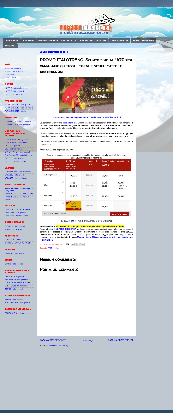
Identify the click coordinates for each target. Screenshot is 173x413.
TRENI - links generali (13, 229)
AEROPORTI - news (13, 240)
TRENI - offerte (53, 248)
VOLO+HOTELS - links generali (17, 125)
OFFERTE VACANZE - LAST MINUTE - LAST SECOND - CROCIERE (72, 40)
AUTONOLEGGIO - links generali (18, 105)
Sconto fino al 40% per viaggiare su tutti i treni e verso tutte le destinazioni (86, 117)
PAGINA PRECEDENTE (53, 340)
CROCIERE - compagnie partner (17, 209)
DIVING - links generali (14, 264)
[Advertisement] (21, 54)
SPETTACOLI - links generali (16, 286)
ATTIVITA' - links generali (15, 277)
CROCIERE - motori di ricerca (16, 216)
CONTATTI (10, 45)
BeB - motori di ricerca (13, 149)
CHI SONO (28, 40)
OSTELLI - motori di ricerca (15, 161)
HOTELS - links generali (14, 91)
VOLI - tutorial (10, 78)
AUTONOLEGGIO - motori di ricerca (19, 108)
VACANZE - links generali (15, 175)
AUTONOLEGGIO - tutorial (15, 111)
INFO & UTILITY (119, 40)
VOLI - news (10, 75)
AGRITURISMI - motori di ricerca (17, 143)
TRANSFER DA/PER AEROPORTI (18, 243)
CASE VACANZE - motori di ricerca (18, 155)
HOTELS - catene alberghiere (16, 88)
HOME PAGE (11, 40)
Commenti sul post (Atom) (58, 346)
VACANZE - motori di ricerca (16, 178)
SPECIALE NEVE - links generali (18, 172)
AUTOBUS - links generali (15, 226)
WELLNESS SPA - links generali (17, 303)
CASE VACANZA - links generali (17, 152)
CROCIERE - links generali (15, 213)
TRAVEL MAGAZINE (143, 40)
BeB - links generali (12, 146)
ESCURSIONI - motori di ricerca (17, 283)
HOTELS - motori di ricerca (15, 94)
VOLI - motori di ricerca (14, 71)
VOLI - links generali (13, 68)
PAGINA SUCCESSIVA (120, 340)
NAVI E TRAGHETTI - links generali (19, 194)
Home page (87, 340)
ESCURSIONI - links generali (16, 280)
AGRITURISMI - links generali (16, 140)
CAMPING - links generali (15, 253)
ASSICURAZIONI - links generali (17, 313)
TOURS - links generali (14, 289)
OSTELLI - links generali (14, 158)
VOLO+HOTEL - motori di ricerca (18, 122)
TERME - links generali (14, 300)
